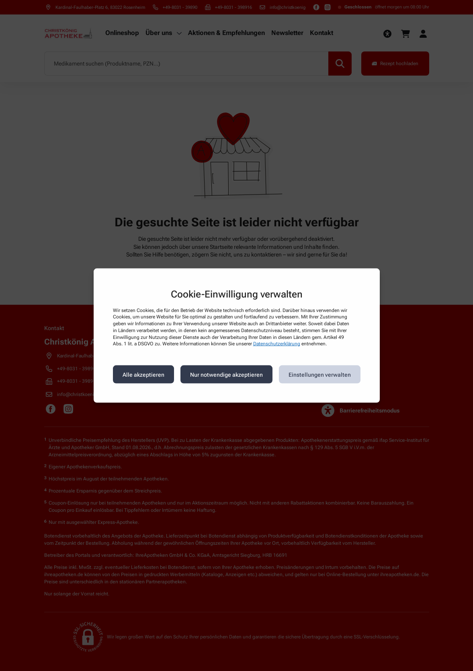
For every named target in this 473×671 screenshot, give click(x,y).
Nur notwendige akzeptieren (226, 374)
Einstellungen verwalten (320, 374)
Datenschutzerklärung (276, 344)
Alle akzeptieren (143, 374)
